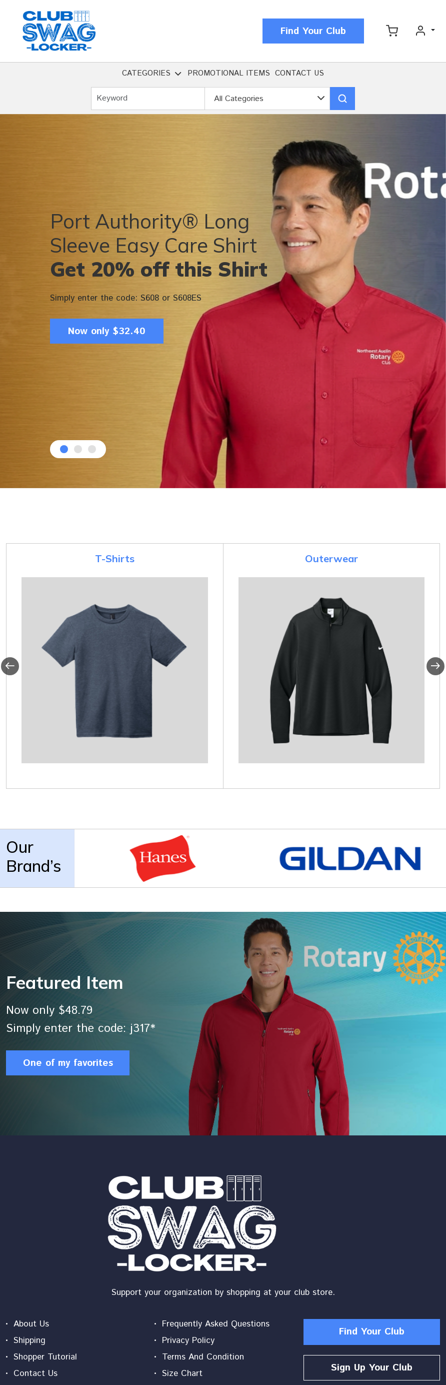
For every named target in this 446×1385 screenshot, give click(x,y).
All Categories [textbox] (239, 99)
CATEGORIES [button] (146, 73)
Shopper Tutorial (45, 1357)
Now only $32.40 (107, 331)
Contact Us (36, 1373)
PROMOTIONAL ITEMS (229, 73)
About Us (31, 1324)
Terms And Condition (203, 1357)
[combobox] (267, 99)
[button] (178, 75)
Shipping (30, 1340)
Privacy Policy (188, 1340)
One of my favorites (68, 1063)
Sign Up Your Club (371, 1367)
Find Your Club (313, 31)
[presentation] (10, 666)
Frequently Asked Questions (216, 1324)
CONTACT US (299, 73)
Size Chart (182, 1373)
